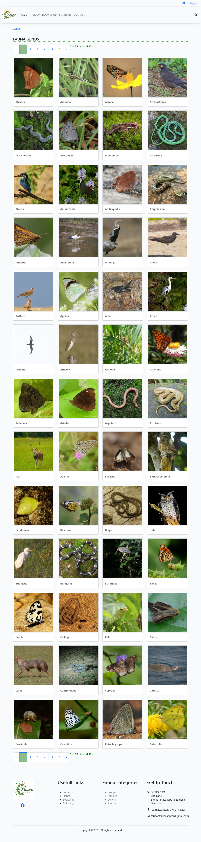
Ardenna (21, 369)
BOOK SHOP (49, 14)
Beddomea (22, 530)
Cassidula (21, 744)
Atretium (155, 423)
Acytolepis (66, 155)
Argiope (110, 369)
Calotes (109, 637)
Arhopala (21, 423)
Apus (108, 316)
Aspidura (110, 423)
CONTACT (79, 14)
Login (193, 3)
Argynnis (155, 369)
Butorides (111, 583)
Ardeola (65, 369)
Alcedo (20, 209)
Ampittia (21, 262)
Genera (111, 799)
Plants (66, 796)
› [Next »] (66, 49)
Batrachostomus (160, 476)
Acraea (109, 102)
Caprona (110, 690)
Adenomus (111, 155)
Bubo (153, 530)
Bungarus (66, 583)
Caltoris (155, 637)
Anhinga (110, 262)
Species (111, 803)
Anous (154, 262)
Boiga (108, 530)
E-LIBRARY (65, 14)
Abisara (20, 102)
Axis (18, 476)
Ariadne (65, 423)
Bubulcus (21, 583)
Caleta (20, 637)
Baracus (110, 476)
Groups (111, 792)
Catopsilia (156, 744)
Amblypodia (112, 209)
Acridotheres (158, 102)
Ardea (153, 316)
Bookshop (68, 799)
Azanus (64, 476)
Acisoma (65, 102)
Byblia (154, 583)
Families (112, 796)
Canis (19, 690)
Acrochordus (23, 155)
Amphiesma (157, 209)
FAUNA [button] (34, 14)
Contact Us (69, 792)
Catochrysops (113, 744)
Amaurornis (67, 209)
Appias (64, 316)
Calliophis (66, 637)
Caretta (154, 690)
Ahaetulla (156, 155)
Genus (16, 28)
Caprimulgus (68, 690)
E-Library (68, 803)
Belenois (65, 530)
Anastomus (67, 262)
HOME (23, 14)
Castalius (66, 744)
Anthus (20, 316)
